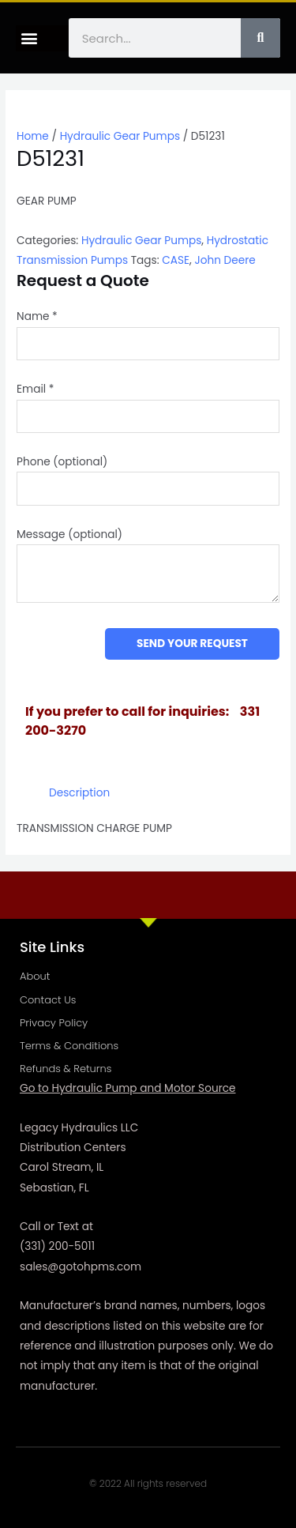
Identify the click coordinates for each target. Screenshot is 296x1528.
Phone (62, 461)
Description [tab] (79, 792)
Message (69, 534)
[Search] (260, 38)
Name (37, 316)
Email (35, 389)
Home (33, 136)
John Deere (224, 260)
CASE (175, 260)
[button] (29, 38)
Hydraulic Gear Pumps (120, 136)
